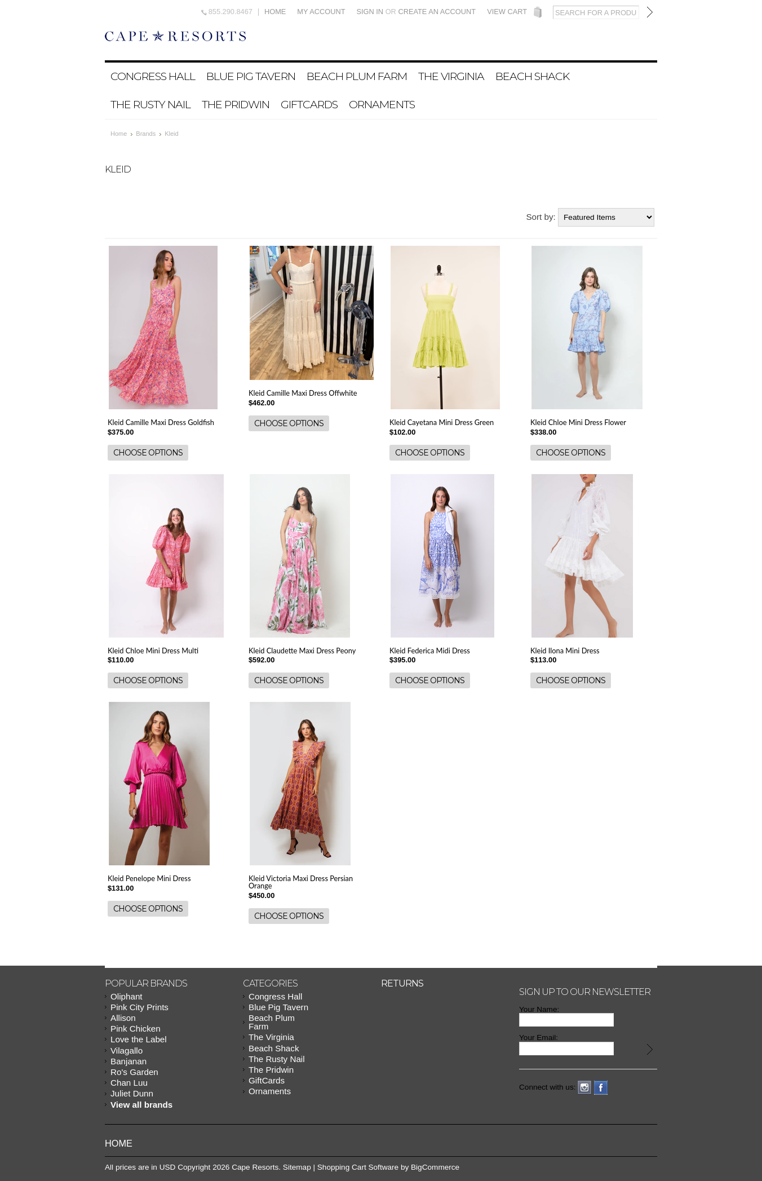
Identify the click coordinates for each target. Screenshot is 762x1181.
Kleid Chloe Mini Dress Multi (153, 650)
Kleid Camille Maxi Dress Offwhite (303, 392)
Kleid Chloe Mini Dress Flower (578, 422)
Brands (146, 133)
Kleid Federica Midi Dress (429, 650)
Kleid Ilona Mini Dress (565, 650)
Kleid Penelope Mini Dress (149, 878)
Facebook (601, 1088)
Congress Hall (152, 76)
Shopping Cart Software (357, 1167)
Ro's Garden (134, 1072)
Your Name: (539, 1009)
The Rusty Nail (150, 104)
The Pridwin (235, 104)
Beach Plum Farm (357, 76)
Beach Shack (532, 76)
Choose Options (148, 453)
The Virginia (451, 76)
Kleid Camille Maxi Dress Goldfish (161, 422)
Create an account (437, 11)
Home (275, 12)
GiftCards (309, 104)
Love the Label (138, 1039)
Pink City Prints (139, 1007)
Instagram (585, 1088)
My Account (321, 12)
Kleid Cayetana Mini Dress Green (441, 422)
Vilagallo (126, 1050)
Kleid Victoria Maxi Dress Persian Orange (301, 882)
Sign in (369, 11)
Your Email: (538, 1037)
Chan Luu (129, 1082)
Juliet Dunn (131, 1093)
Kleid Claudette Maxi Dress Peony (302, 650)
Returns (402, 983)
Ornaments (382, 104)
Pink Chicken (135, 1028)
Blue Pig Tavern (250, 76)
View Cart (507, 12)
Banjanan (128, 1061)
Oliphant (126, 996)
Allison (123, 1018)
